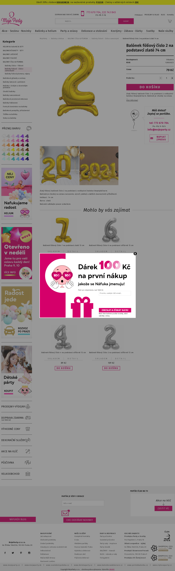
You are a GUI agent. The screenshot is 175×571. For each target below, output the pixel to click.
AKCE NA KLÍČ (16, 451)
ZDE (137, 2)
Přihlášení (138, 15)
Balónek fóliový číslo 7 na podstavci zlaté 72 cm (63, 245)
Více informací (132, 100)
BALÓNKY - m (105, 551)
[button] (63, 368)
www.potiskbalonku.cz (137, 565)
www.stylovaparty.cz (162, 565)
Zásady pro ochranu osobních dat (53, 547)
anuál (113, 551)
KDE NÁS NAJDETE (131, 533)
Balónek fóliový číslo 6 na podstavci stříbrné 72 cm (111, 245)
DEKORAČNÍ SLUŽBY (16, 440)
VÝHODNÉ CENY (16, 429)
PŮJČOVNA (16, 462)
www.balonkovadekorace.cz (110, 565)
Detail (73, 251)
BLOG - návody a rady (108, 554)
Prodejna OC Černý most (135, 558)
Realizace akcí (80, 554)
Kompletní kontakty (82, 536)
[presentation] (115, 303)
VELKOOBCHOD (16, 474)
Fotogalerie (104, 558)
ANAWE (111, 569)
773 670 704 (93, 12)
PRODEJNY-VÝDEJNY (16, 406)
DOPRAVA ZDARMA (16, 417)
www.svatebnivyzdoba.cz (57, 565)
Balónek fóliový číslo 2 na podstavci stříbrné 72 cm (111, 352)
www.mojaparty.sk (33, 565)
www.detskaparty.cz (83, 565)
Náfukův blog (17, 519)
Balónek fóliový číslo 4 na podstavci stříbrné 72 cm (63, 352)
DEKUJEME (62, 2)
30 (68, 2)
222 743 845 (109, 12)
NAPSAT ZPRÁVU (161, 138)
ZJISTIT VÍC (163, 508)
